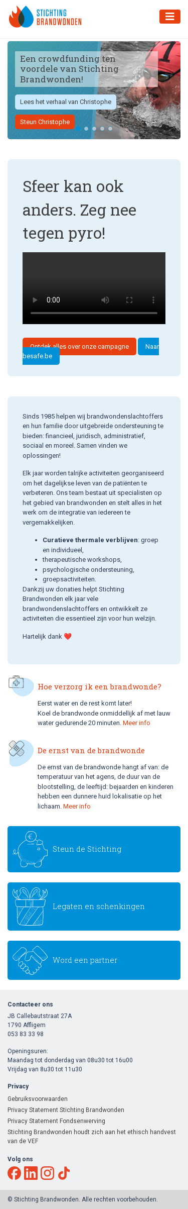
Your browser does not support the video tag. (94, 288)
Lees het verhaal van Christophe (65, 102)
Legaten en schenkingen (99, 906)
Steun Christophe (45, 122)
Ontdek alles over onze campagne (79, 346)
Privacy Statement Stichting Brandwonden (66, 1110)
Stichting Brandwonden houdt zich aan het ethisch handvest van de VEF (92, 1137)
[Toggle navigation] (169, 17)
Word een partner (85, 960)
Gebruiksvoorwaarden (38, 1098)
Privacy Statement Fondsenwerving (56, 1121)
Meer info (136, 723)
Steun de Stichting (87, 849)
